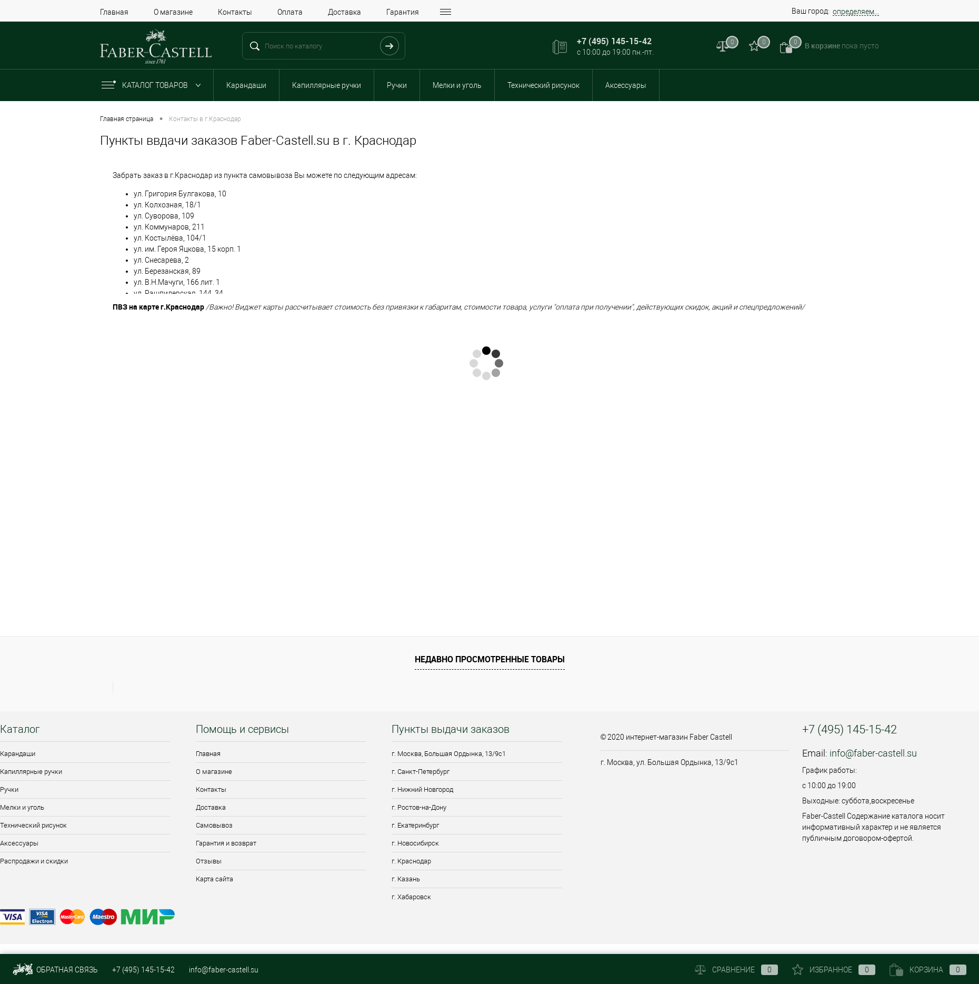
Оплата (290, 12)
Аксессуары (625, 85)
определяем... (856, 11)
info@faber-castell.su (873, 753)
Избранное (833, 970)
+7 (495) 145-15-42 (143, 970)
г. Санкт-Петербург (420, 772)
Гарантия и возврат (226, 843)
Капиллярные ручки (326, 85)
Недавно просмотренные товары (490, 659)
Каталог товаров (153, 85)
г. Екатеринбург (415, 825)
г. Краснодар (411, 861)
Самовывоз (214, 825)
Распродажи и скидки (34, 861)
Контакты (235, 12)
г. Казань (406, 879)
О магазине (173, 12)
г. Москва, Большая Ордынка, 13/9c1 (449, 754)
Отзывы (209, 861)
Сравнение (736, 970)
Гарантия (402, 12)
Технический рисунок (543, 85)
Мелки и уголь (457, 85)
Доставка (344, 12)
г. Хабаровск (411, 897)
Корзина (928, 970)
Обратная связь (55, 970)
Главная (114, 12)
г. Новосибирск (415, 843)
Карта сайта (214, 879)
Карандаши (246, 85)
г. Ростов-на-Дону (419, 807)
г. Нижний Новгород (422, 789)
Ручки (397, 85)
